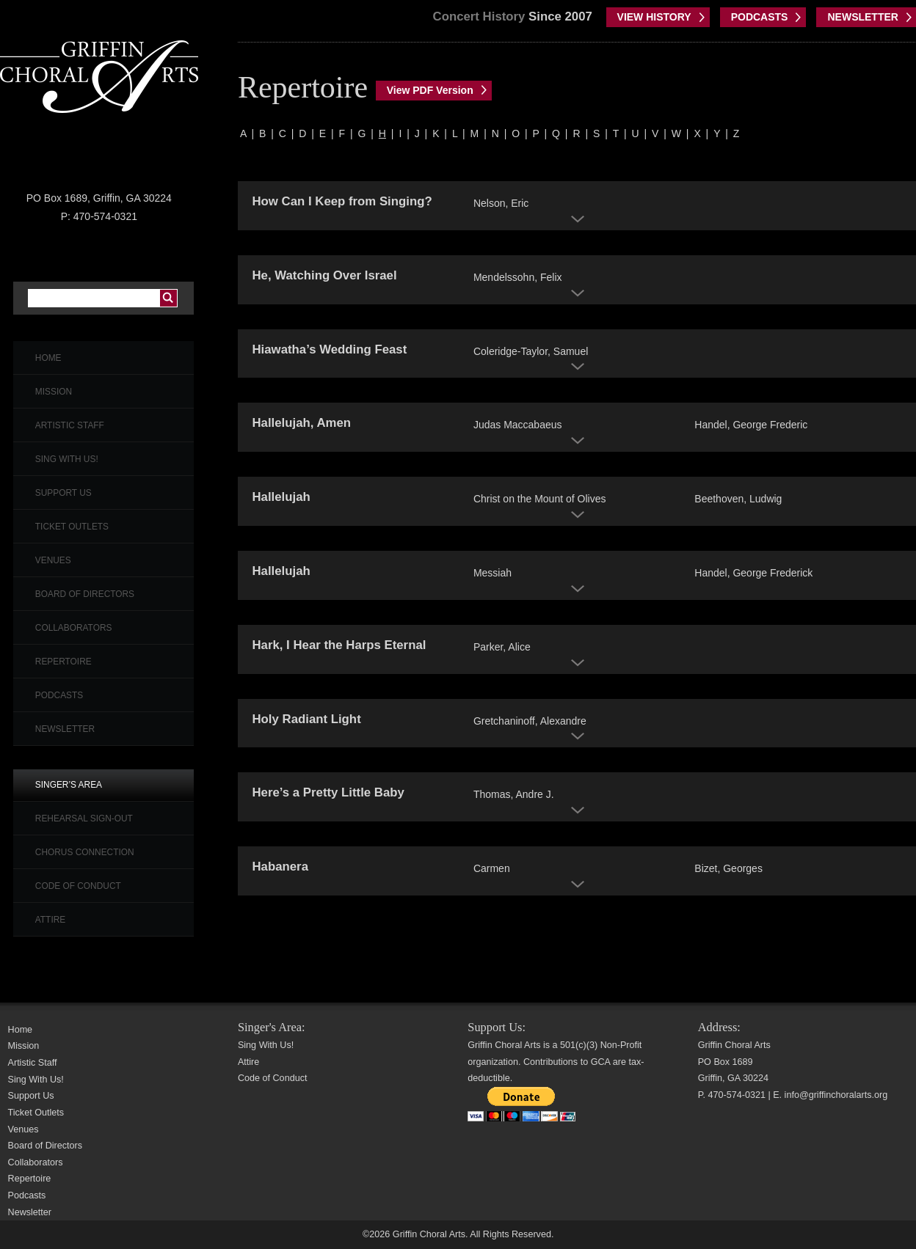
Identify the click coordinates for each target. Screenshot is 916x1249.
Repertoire (63, 661)
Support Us (63, 493)
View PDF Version (430, 90)
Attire (50, 920)
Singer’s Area (68, 785)
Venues (53, 560)
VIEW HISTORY (654, 17)
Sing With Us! (66, 459)
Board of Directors (84, 594)
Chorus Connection (84, 852)
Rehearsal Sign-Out (84, 818)
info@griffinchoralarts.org (836, 1095)
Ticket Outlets (72, 526)
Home (48, 358)
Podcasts (59, 695)
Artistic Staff (69, 425)
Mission (53, 392)
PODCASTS (759, 17)
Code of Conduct (78, 886)
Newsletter (65, 729)
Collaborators (73, 628)
